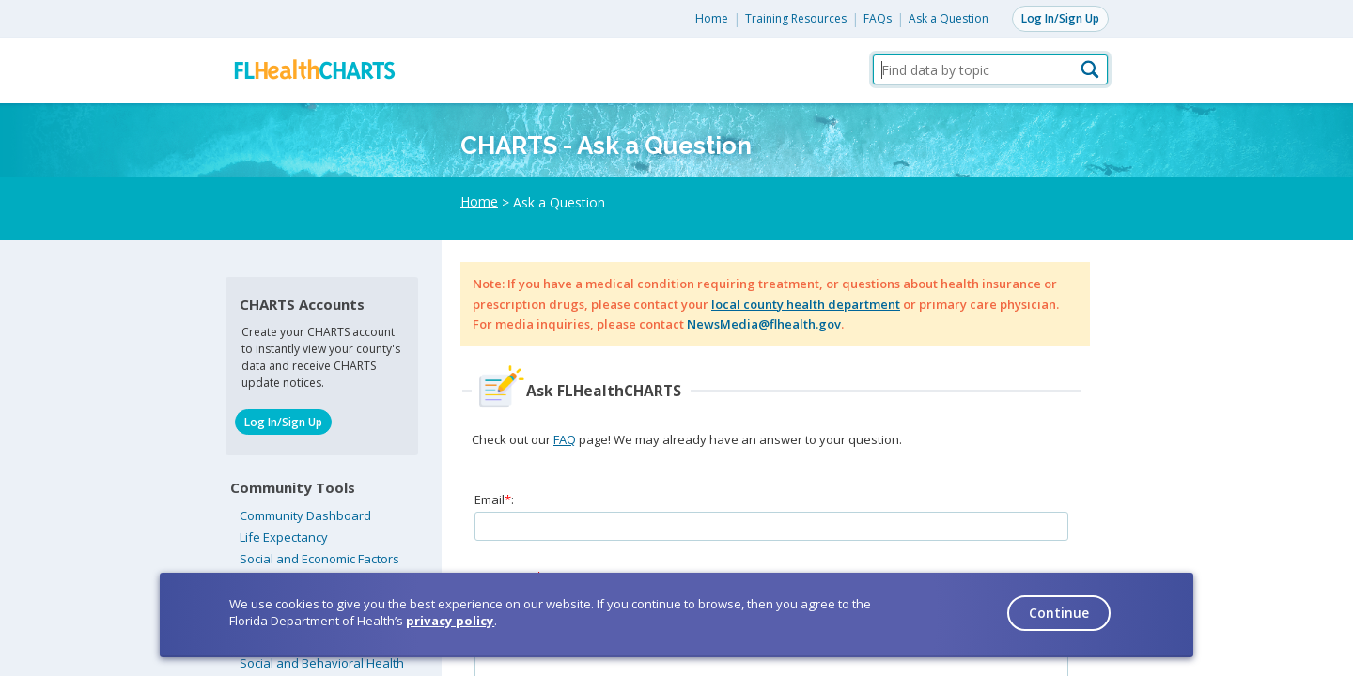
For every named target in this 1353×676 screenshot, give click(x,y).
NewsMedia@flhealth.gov (764, 323)
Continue (1059, 613)
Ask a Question (948, 18)
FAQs (877, 18)
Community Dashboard (305, 515)
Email (489, 499)
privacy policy (450, 620)
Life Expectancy (284, 537)
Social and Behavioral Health (322, 662)
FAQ (564, 439)
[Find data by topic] (990, 69)
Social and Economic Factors (319, 558)
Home (711, 18)
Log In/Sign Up (1060, 18)
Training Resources (796, 18)
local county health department (805, 304)
